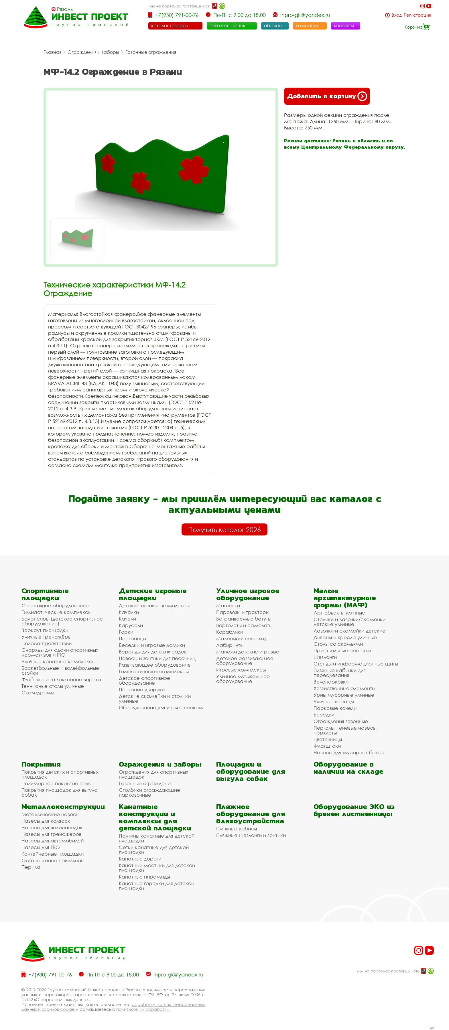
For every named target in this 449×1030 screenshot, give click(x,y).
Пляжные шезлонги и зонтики (251, 835)
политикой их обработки (142, 1009)
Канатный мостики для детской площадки (157, 868)
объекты (273, 25)
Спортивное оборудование (55, 605)
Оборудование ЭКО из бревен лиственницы (354, 810)
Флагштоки (327, 745)
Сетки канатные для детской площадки (154, 849)
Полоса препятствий (46, 643)
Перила (30, 866)
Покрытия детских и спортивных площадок (60, 774)
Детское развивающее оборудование (244, 660)
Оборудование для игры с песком (161, 707)
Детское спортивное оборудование (144, 680)
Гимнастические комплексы (56, 612)
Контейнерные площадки (52, 853)
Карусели (131, 625)
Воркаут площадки (44, 630)
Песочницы (132, 638)
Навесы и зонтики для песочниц (157, 658)
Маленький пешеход (241, 638)
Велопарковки (331, 681)
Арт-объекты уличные (339, 612)
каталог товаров (169, 25)
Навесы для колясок (45, 820)
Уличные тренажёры (46, 636)
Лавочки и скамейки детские (349, 630)
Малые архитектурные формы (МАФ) (345, 597)
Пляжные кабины (236, 828)
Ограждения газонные (341, 721)
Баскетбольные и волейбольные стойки (60, 670)
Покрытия (41, 764)
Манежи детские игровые (247, 651)
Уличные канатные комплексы (58, 661)
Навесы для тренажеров (51, 834)
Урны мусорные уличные (344, 694)
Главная (52, 52)
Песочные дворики (142, 689)
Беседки (324, 714)
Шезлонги (325, 657)
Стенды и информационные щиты (356, 663)
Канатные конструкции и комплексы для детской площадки (155, 817)
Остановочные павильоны (52, 860)
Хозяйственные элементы (344, 688)
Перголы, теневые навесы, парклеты (346, 730)
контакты (344, 25)
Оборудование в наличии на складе (348, 768)
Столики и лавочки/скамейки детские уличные (349, 622)
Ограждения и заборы (93, 52)
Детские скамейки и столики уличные (155, 698)
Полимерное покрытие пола (56, 783)
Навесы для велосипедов (51, 827)
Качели (127, 618)
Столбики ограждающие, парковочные (150, 792)
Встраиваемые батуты (243, 618)
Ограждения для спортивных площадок (153, 774)
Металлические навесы (50, 814)
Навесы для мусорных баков (349, 752)
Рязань (65, 9)
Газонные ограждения (150, 52)
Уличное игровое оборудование (247, 594)
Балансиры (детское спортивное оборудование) (62, 621)
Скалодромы (37, 692)
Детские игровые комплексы (154, 605)
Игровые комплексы (241, 669)
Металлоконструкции (63, 806)
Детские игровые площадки (153, 594)
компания (307, 25)
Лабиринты (229, 645)
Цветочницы (328, 739)
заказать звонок (227, 25)
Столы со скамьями (338, 643)
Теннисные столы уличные (52, 686)
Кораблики (229, 631)
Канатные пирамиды (144, 876)
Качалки (129, 612)
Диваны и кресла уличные (345, 637)
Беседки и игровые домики (152, 645)
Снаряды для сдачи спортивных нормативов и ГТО (59, 652)
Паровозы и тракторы (242, 612)
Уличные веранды (335, 701)
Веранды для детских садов (152, 651)
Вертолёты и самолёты (244, 625)
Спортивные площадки (45, 594)
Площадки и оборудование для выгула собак (250, 771)
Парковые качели (335, 708)
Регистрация (417, 15)
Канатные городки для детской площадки (156, 886)
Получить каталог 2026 (224, 529)
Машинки (228, 605)
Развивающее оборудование (155, 664)
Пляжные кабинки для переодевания (340, 673)
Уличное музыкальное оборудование (243, 679)
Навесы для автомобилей (52, 840)
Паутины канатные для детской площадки (156, 838)
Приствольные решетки (342, 650)
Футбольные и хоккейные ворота (61, 679)
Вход (397, 15)
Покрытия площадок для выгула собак (59, 792)
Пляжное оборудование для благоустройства (250, 813)
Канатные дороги (140, 858)
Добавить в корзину (327, 96)
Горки (126, 631)
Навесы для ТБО (40, 847)
